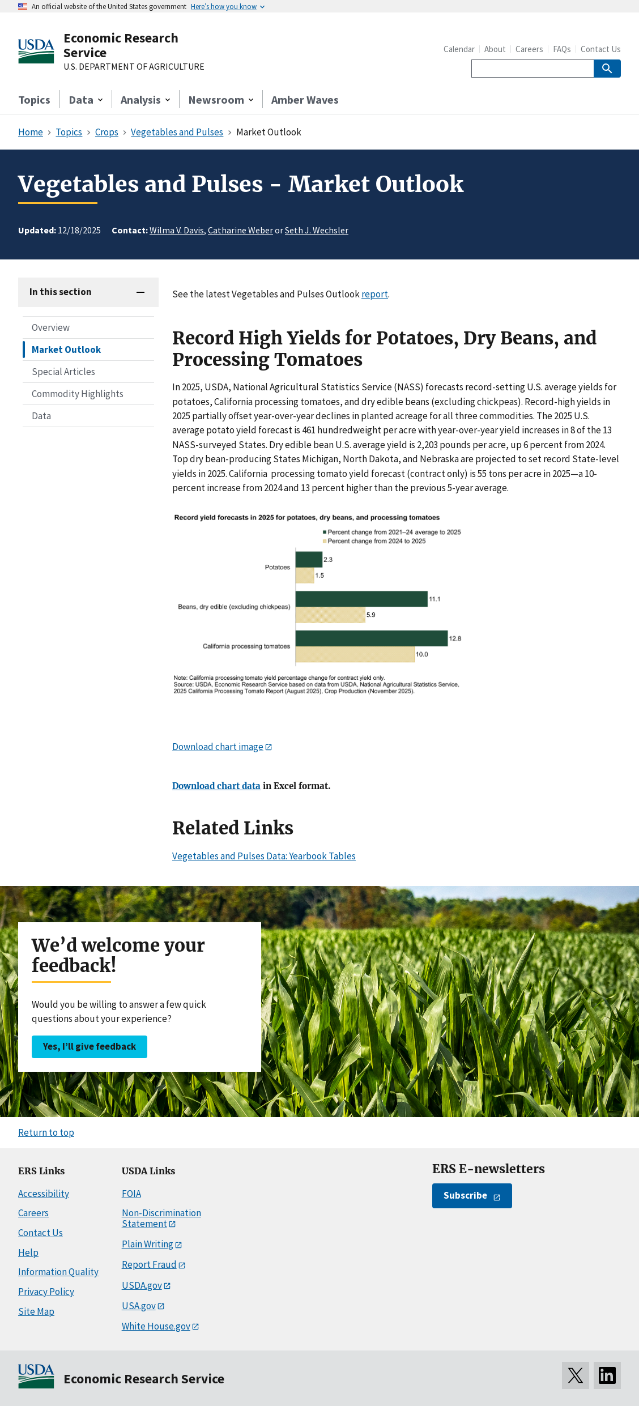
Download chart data (216, 786)
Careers (529, 49)
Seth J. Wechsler (316, 230)
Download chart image (217, 746)
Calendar (459, 49)
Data (41, 416)
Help (28, 1252)
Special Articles (63, 371)
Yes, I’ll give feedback (89, 1046)
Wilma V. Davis (177, 230)
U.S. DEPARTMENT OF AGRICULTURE (134, 67)
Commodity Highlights (77, 393)
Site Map (36, 1311)
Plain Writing (147, 1244)
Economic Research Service (120, 45)
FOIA (131, 1193)
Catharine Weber (240, 230)
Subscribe (465, 1195)
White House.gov (156, 1326)
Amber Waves (305, 99)
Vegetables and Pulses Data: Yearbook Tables (264, 856)
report (374, 294)
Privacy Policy (46, 1291)
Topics (34, 99)
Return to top (46, 1132)
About (495, 49)
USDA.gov (142, 1285)
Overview (51, 327)
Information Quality (58, 1272)
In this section (60, 292)
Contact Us (601, 49)
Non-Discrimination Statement (161, 1218)
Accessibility (43, 1193)
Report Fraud (149, 1264)
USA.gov (139, 1306)
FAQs (562, 49)
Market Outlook (66, 349)
